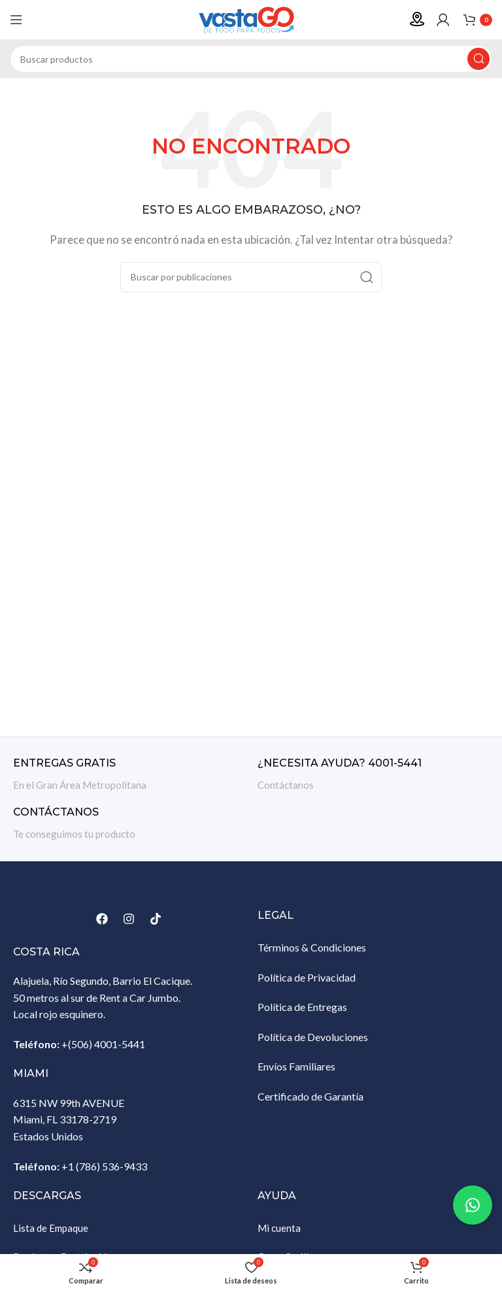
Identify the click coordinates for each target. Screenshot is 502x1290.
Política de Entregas (302, 1007)
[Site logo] (251, 18)
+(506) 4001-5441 (103, 1044)
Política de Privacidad (307, 977)
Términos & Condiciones (312, 947)
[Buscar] (251, 59)
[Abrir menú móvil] (16, 20)
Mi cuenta (279, 1228)
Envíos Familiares (296, 1066)
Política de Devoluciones (313, 1037)
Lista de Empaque (50, 1228)
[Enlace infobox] (128, 775)
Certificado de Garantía (310, 1096)
